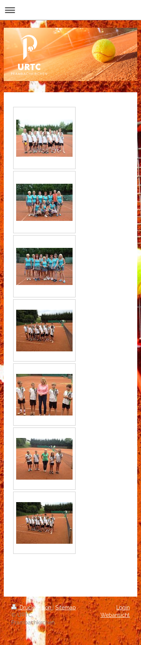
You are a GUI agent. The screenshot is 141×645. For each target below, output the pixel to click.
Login (123, 607)
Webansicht (115, 615)
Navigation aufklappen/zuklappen (70, 10)
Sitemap (65, 607)
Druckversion (32, 607)
